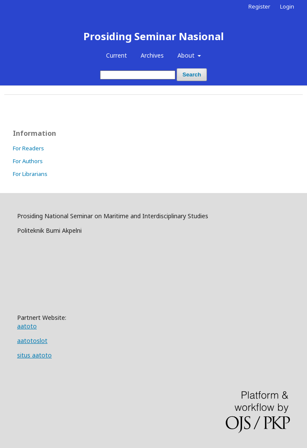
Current (116, 55)
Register (259, 6)
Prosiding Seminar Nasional (153, 36)
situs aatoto (34, 355)
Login (287, 6)
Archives (152, 55)
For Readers (28, 148)
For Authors (28, 161)
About (186, 55)
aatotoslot (32, 341)
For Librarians (30, 174)
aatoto (27, 326)
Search (192, 74)
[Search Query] (137, 74)
